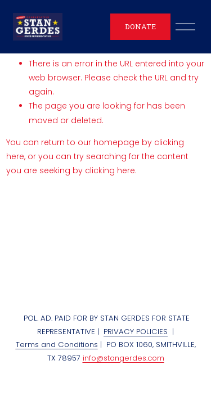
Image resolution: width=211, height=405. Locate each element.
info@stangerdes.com (123, 358)
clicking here (110, 170)
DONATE (140, 26)
